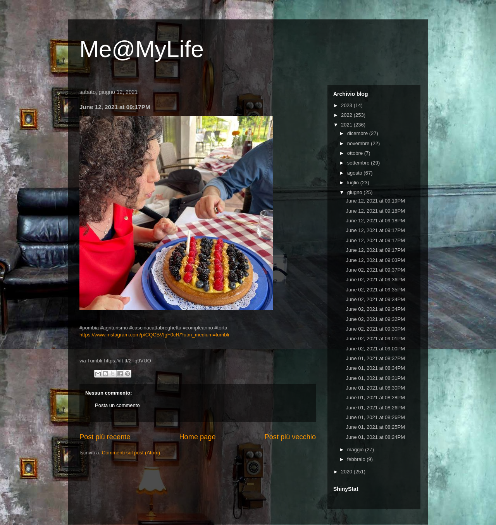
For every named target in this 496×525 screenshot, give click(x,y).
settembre (359, 163)
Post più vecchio (290, 437)
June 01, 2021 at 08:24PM (375, 437)
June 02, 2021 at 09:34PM (375, 299)
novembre (359, 143)
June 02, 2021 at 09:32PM (375, 319)
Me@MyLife (141, 49)
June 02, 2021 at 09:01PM (375, 338)
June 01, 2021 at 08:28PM (375, 397)
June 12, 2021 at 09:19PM (375, 201)
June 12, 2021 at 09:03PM (375, 260)
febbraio (357, 459)
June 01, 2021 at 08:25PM (375, 427)
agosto (355, 173)
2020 (347, 472)
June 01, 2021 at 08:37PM (375, 358)
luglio (353, 182)
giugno (355, 192)
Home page (197, 437)
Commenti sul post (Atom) (131, 453)
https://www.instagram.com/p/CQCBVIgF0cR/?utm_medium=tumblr (154, 335)
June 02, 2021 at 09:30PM (375, 329)
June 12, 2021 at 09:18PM (375, 211)
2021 (347, 125)
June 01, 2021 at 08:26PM (375, 408)
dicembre (358, 133)
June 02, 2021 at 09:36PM (375, 279)
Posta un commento (117, 405)
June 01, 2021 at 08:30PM (375, 388)
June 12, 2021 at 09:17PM (375, 230)
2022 (347, 115)
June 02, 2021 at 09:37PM (375, 270)
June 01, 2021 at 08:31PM (375, 378)
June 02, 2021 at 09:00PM (375, 349)
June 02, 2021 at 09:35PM (375, 290)
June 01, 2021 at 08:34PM (375, 368)
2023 (347, 105)
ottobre (355, 153)
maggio (356, 449)
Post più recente (104, 437)
